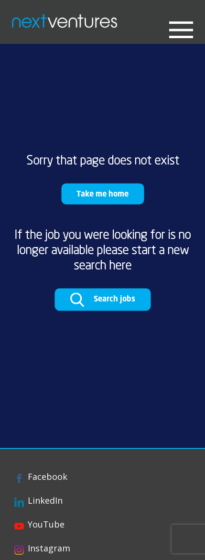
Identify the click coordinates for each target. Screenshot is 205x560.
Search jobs (102, 299)
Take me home (102, 193)
